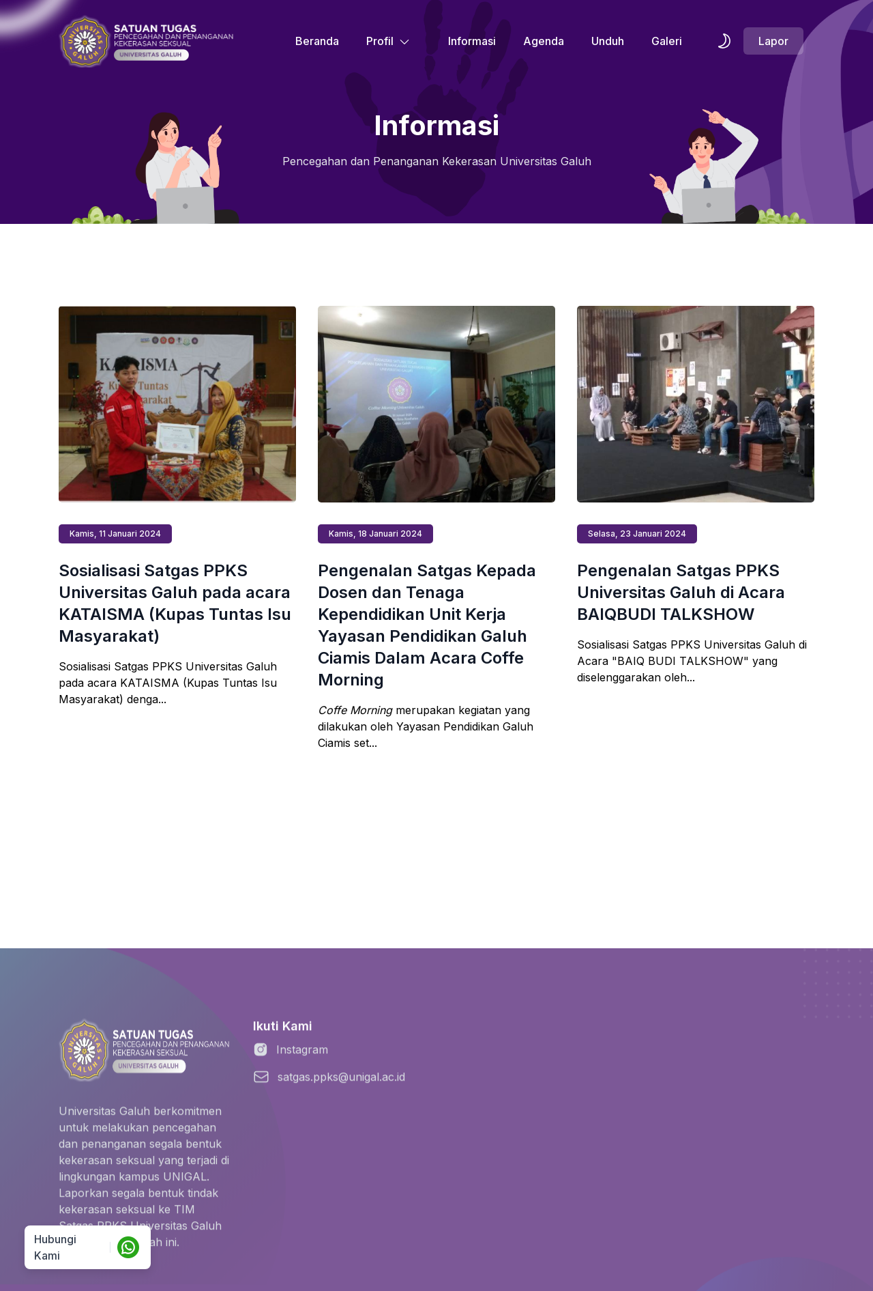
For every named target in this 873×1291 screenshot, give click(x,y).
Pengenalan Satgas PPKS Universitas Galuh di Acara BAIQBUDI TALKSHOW (681, 592)
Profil (388, 41)
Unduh (607, 41)
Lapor (773, 41)
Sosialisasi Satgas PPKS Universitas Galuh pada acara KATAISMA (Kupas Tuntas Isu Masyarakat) (175, 603)
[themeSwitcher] (724, 41)
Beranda (317, 41)
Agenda (543, 41)
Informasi (472, 41)
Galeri (666, 41)
